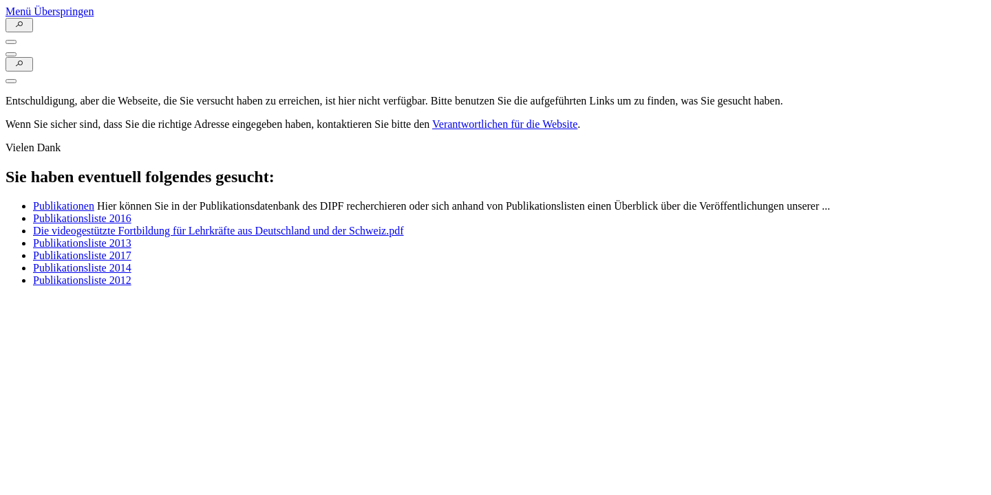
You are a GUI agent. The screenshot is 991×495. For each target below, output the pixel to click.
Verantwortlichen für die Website (504, 124)
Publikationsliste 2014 (82, 268)
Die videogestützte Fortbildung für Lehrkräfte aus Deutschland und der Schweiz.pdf (218, 230)
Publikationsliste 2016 (82, 218)
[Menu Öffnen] (11, 42)
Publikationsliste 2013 (82, 243)
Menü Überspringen (50, 11)
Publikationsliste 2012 (82, 280)
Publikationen (63, 206)
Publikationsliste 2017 (82, 255)
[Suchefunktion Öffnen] (19, 25)
